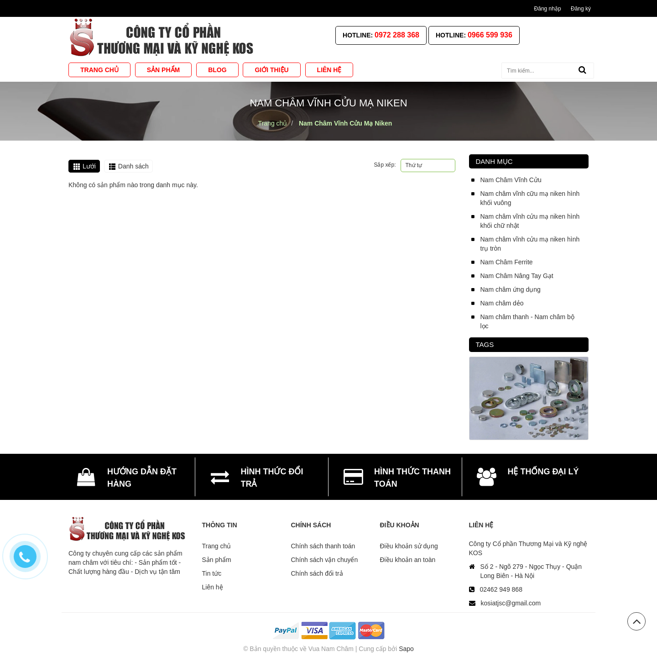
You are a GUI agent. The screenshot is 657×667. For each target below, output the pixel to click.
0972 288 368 (397, 35)
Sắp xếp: (385, 165)
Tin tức (212, 573)
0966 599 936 (490, 35)
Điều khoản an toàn (408, 559)
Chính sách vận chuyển (324, 559)
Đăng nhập (547, 8)
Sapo (406, 648)
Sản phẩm (216, 559)
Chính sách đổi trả (317, 573)
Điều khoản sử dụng (409, 546)
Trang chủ (216, 546)
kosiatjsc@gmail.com (511, 603)
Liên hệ (212, 587)
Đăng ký (581, 8)
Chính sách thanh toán (323, 546)
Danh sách (133, 166)
